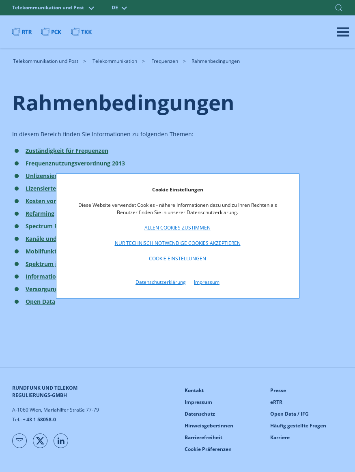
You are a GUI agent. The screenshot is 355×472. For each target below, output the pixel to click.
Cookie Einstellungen (177, 258)
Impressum (206, 282)
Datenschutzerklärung (161, 282)
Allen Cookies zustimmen (177, 227)
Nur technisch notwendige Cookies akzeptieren (178, 243)
